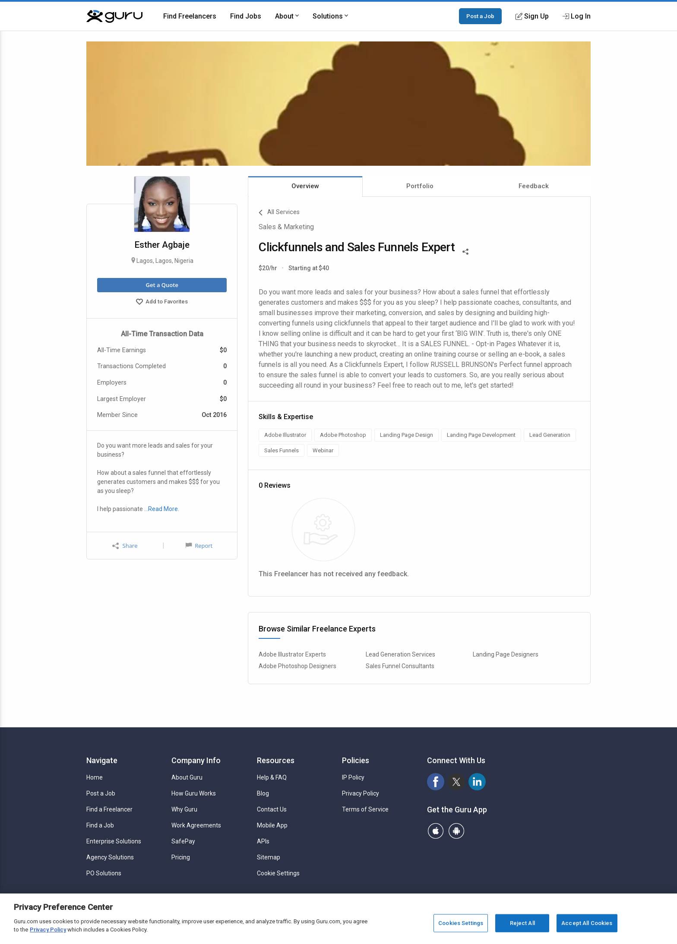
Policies (355, 760)
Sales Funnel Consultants (400, 666)
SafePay (183, 841)
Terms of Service (365, 809)
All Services (279, 212)
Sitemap (268, 857)
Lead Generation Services (400, 654)
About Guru (186, 777)
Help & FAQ (272, 777)
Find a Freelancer (109, 809)
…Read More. (161, 508)
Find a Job (100, 825)
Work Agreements (196, 825)
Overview (305, 186)
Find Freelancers (189, 16)
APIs (263, 841)
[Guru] (114, 16)
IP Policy (353, 777)
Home (94, 777)
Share (124, 546)
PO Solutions (103, 873)
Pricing (180, 857)
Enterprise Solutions (113, 841)
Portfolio (419, 186)
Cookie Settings (278, 873)
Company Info (196, 760)
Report (199, 545)
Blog (263, 793)
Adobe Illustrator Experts (292, 654)
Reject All (522, 923)
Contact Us (272, 809)
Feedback (534, 186)
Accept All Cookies (586, 923)
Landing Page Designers (505, 654)
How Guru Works (193, 793)
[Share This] (465, 251)
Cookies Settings (460, 923)
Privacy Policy (360, 793)
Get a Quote (162, 285)
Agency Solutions (110, 857)
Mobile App (272, 825)
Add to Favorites (162, 302)
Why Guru (184, 809)
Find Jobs (245, 16)
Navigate (101, 760)
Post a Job (480, 16)
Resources (275, 760)
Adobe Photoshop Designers (297, 666)
